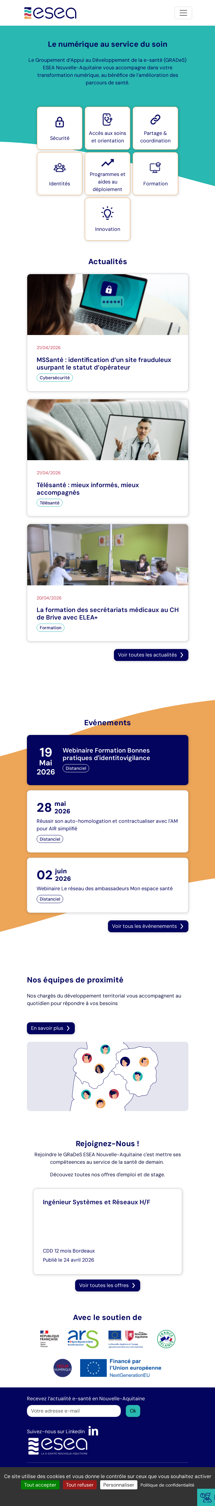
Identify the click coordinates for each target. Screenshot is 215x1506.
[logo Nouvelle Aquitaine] (128, 1338)
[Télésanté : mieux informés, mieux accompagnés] (107, 458)
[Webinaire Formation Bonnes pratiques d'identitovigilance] (107, 760)
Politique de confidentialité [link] (167, 1485)
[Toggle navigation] (183, 13)
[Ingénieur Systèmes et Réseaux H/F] (107, 1232)
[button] (59, 128)
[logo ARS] (69, 1338)
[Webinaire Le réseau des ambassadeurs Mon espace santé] (107, 885)
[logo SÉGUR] (62, 1367)
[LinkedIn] (93, 1431)
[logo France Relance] (166, 1338)
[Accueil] (50, 13)
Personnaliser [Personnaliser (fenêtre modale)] (118, 1485)
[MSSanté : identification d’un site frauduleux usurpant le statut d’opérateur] (107, 332)
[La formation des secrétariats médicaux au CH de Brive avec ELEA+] (107, 582)
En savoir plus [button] (51, 1028)
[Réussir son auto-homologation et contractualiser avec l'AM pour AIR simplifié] (107, 821)
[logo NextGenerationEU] (120, 1367)
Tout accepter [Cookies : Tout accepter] (40, 1485)
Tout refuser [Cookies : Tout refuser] (80, 1485)
